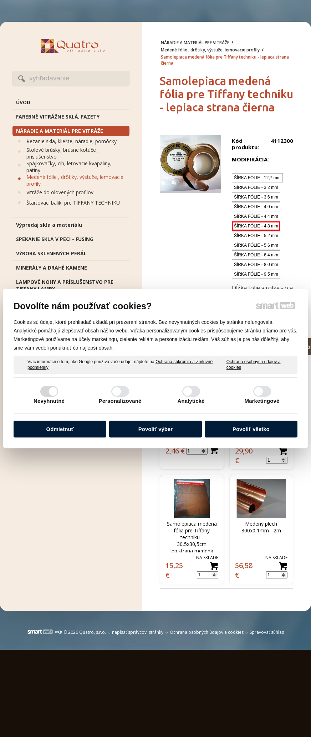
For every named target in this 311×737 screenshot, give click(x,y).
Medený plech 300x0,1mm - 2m (261, 527)
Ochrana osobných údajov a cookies (253, 364)
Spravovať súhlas (267, 632)
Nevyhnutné (49, 401)
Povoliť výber (155, 429)
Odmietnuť (60, 429)
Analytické (190, 401)
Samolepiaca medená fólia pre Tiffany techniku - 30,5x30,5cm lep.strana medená (192, 537)
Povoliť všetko (251, 429)
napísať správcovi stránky (137, 632)
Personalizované (120, 401)
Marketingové (262, 401)
